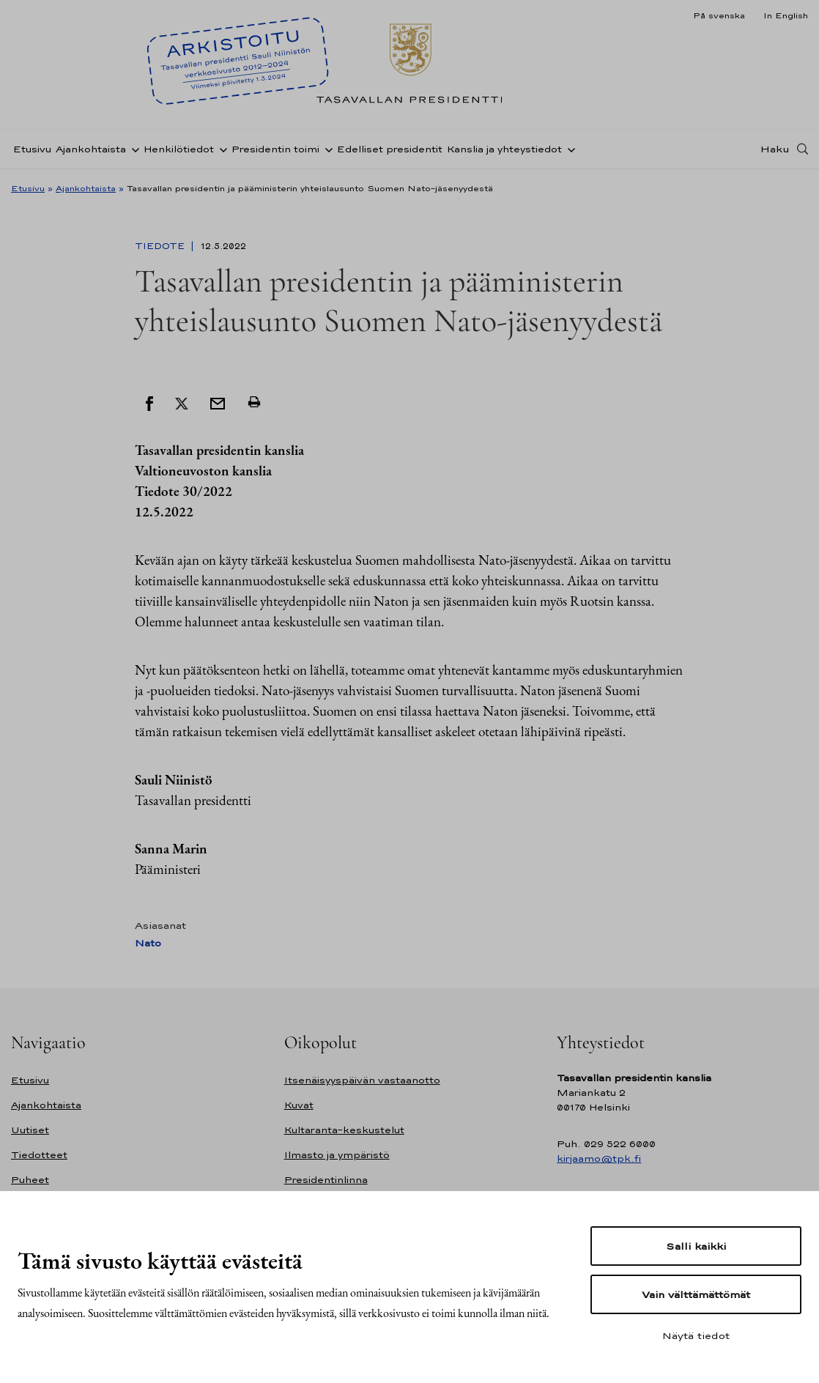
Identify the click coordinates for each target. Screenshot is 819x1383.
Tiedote (161, 246)
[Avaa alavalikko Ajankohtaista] (132, 148)
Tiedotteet (39, 1155)
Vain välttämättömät (696, 1294)
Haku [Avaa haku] (775, 148)
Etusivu (32, 149)
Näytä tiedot (696, 1335)
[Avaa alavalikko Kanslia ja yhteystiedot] (568, 148)
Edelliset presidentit (389, 149)
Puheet (30, 1179)
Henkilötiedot (179, 149)
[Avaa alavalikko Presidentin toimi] (326, 148)
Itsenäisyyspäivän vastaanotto (362, 1080)
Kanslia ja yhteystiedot (504, 149)
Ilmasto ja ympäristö (337, 1155)
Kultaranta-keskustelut (344, 1130)
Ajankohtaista (91, 149)
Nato (148, 943)
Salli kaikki (696, 1246)
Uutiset (30, 1130)
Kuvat (299, 1105)
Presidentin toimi (275, 149)
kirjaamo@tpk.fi (599, 1158)
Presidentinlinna (326, 1179)
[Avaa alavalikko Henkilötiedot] (220, 148)
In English (785, 15)
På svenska (719, 15)
